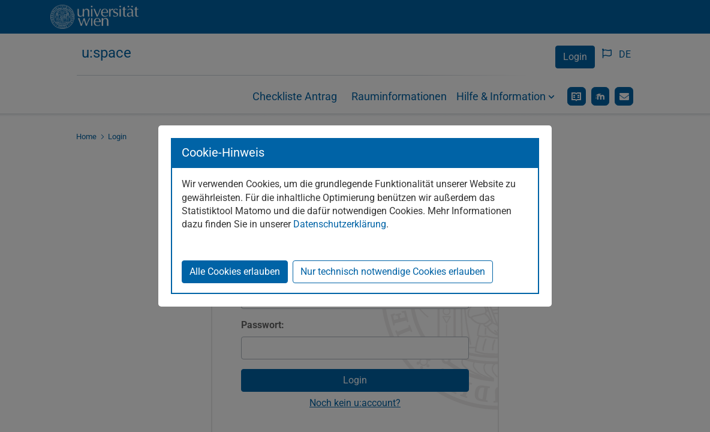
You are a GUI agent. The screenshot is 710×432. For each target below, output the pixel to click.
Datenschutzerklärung (339, 224)
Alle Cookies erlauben (234, 271)
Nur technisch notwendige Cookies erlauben (392, 271)
